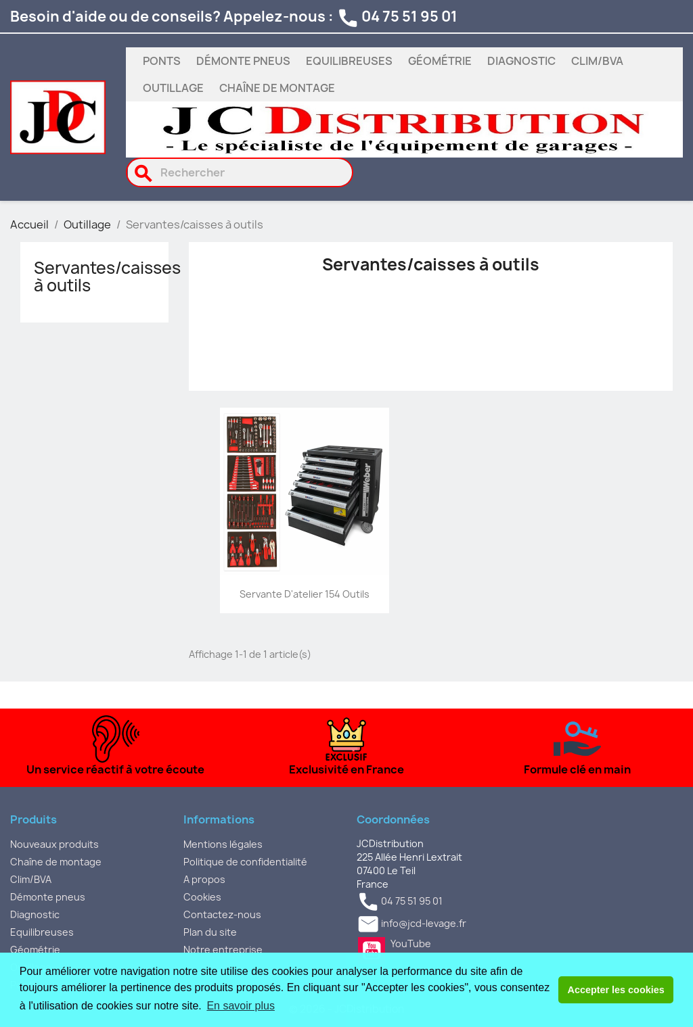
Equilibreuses (349, 60)
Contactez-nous (222, 914)
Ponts (162, 60)
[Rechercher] (240, 172)
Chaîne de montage (277, 87)
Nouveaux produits (54, 844)
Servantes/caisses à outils (107, 276)
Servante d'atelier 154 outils (305, 594)
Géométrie (440, 60)
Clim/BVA (597, 60)
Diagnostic (521, 60)
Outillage (173, 87)
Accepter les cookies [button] (616, 989)
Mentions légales (223, 844)
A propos (204, 879)
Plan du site (210, 932)
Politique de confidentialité (245, 861)
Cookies (202, 896)
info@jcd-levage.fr (423, 923)
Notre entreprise (223, 949)
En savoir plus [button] (240, 1005)
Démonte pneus (243, 60)
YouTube (371, 950)
